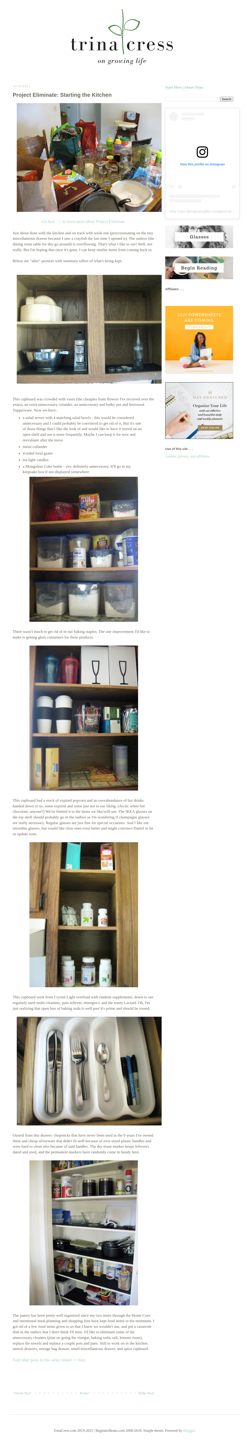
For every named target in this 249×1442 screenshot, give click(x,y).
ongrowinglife (200, 211)
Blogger (189, 1430)
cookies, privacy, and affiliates (187, 456)
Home (84, 1393)
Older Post (146, 1393)
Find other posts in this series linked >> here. (49, 1360)
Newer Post (22, 1393)
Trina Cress (177, 211)
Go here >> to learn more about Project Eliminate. (84, 221)
